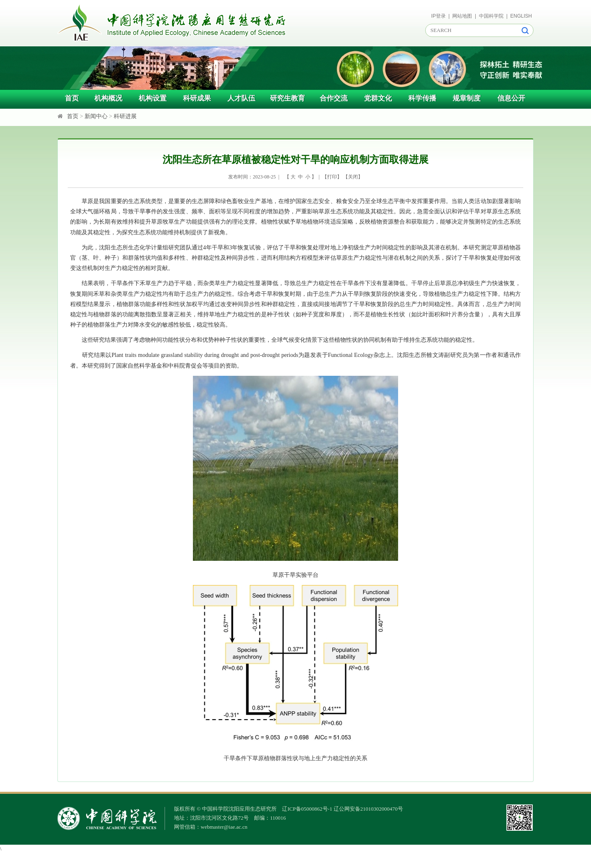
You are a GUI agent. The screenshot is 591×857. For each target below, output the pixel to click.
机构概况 (108, 98)
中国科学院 (491, 16)
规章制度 (467, 98)
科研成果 (197, 98)
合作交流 (334, 98)
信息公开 (511, 98)
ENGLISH (521, 16)
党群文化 (378, 98)
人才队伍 (241, 98)
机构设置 (153, 98)
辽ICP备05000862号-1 (307, 809)
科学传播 (422, 98)
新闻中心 (96, 116)
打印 (332, 177)
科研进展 (125, 116)
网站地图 (462, 16)
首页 (72, 98)
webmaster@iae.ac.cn (224, 827)
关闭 (353, 177)
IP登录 (438, 16)
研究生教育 (287, 98)
